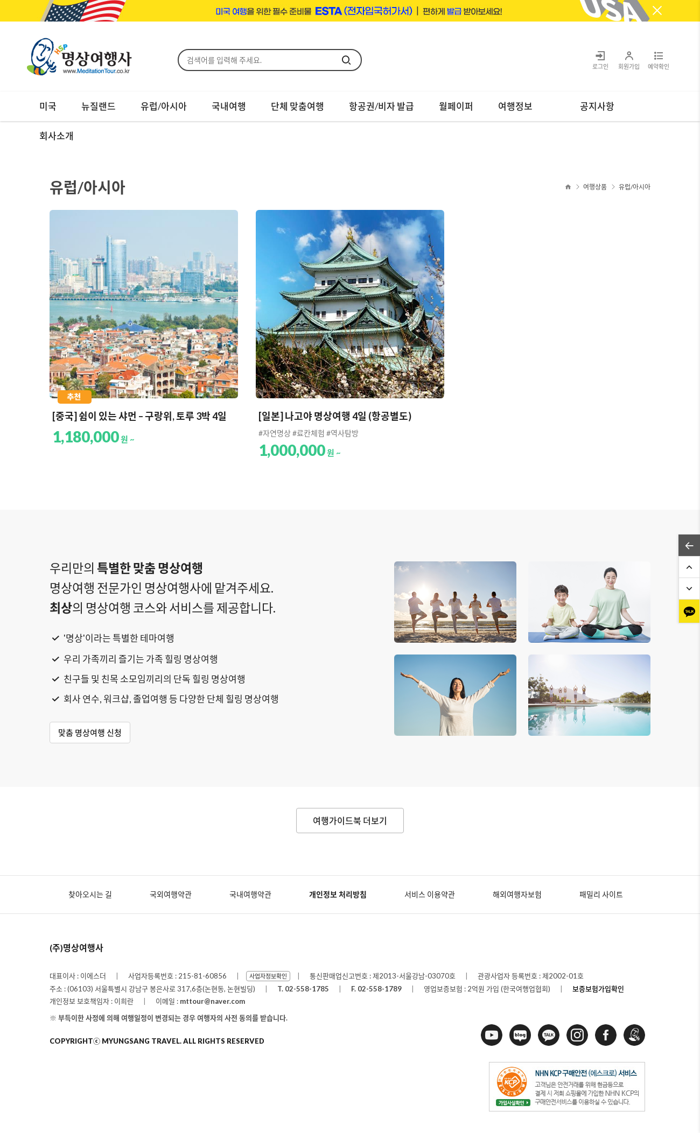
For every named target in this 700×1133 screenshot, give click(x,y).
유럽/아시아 (164, 106)
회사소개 (56, 136)
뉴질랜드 (98, 106)
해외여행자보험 (517, 894)
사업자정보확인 (268, 976)
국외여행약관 (171, 894)
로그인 (600, 60)
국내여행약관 (250, 894)
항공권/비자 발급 (381, 106)
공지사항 (597, 106)
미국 (48, 106)
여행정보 (515, 106)
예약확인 (658, 60)
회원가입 (628, 60)
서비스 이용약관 (429, 894)
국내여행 (229, 106)
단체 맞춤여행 (297, 106)
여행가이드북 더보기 (350, 820)
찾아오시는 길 (90, 894)
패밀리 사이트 (601, 894)
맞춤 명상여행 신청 (90, 732)
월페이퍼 (456, 106)
